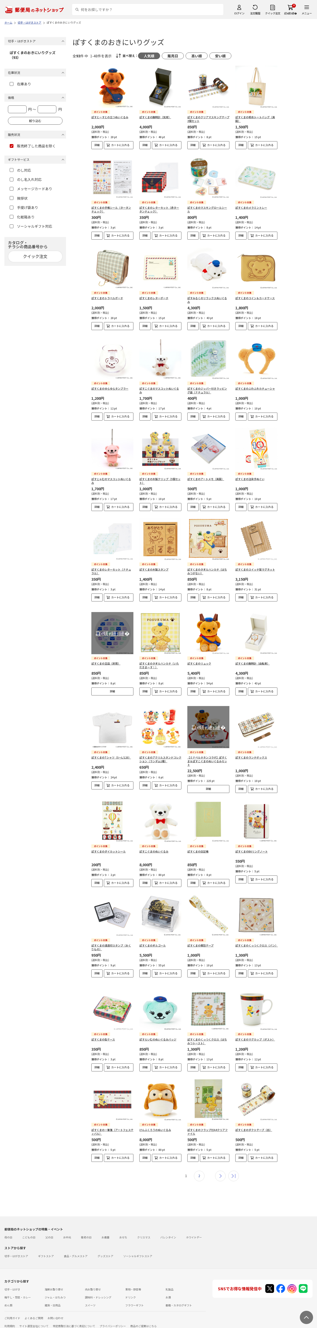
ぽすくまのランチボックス (251, 754)
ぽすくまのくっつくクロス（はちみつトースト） (207, 1034)
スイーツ (90, 1298)
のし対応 (20, 170)
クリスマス (143, 1230)
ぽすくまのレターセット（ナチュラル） (111, 571)
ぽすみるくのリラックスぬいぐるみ (207, 300)
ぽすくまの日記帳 (197, 848)
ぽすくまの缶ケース (103, 1032)
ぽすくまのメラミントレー (251, 207)
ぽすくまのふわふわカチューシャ (255, 388)
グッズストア (105, 1249)
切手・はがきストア (16, 1249)
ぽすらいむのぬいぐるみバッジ (157, 1032)
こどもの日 (28, 1230)
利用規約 (9, 1319)
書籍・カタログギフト (179, 1298)
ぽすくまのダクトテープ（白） (253, 1123)
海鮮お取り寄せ (54, 1282)
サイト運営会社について (33, 1319)
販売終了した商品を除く (33, 145)
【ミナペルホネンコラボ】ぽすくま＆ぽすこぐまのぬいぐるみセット (207, 757)
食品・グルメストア (76, 1249)
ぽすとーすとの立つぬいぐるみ (109, 117)
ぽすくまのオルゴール (152, 942)
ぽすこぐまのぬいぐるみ (153, 848)
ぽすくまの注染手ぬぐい (249, 479)
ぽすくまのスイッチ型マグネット (255, 569)
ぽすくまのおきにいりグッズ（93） (32, 55)
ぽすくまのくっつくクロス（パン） (256, 942)
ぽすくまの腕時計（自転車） (252, 660)
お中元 (67, 1230)
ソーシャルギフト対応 (31, 226)
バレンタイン (168, 1230)
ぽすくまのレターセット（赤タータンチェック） (159, 209)
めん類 (8, 1298)
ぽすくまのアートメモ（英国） (205, 479)
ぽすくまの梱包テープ (200, 942)
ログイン (239, 13)
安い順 (220, 55)
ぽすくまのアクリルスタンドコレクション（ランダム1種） (160, 755)
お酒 (168, 1290)
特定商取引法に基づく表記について (74, 1319)
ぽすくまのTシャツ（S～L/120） (111, 754)
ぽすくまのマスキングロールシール (207, 209)
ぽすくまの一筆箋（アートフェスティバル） (112, 1124)
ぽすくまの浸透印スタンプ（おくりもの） (111, 943)
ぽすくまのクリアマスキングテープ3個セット (208, 119)
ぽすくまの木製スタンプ (153, 569)
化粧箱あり (22, 217)
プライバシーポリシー (113, 1319)
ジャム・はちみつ (55, 1290)
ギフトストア (46, 1249)
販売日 (173, 55)
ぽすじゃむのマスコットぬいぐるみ (111, 481)
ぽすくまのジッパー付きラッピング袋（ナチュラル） (207, 390)
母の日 (8, 1230)
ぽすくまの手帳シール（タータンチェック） (111, 209)
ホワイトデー (194, 1230)
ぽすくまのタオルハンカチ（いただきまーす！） (159, 661)
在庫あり (20, 83)
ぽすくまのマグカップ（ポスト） (255, 1032)
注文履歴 (255, 13)
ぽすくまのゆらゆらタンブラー (109, 388)
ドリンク (130, 1290)
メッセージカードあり (31, 188)
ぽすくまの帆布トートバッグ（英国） (255, 119)
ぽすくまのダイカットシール (108, 848)
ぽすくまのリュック (199, 660)
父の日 (49, 1230)
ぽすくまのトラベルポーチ (107, 298)
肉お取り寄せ (93, 1282)
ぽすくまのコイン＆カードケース (255, 298)
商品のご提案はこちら (143, 1319)
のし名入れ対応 (26, 179)
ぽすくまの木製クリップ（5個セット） (160, 481)
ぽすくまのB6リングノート (251, 848)
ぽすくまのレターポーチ (153, 298)
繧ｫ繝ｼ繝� (290, 13)
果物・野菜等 (133, 1282)
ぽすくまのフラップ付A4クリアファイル (207, 1124)
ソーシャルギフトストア (137, 1249)
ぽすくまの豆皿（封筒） (105, 660)
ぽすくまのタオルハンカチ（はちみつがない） (207, 571)
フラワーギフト (134, 1298)
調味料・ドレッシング (98, 1290)
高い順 (196, 55)
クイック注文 (272, 13)
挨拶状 (19, 198)
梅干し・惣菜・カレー (17, 1290)
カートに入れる (120, 145)
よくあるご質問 (34, 1311)
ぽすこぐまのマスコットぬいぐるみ (159, 390)
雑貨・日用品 (53, 1298)
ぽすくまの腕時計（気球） (155, 117)
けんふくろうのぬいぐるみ (155, 1123)
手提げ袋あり (24, 207)
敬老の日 (86, 1230)
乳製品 (169, 1282)
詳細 (97, 145)
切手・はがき (12, 1282)
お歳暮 (105, 1230)
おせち (123, 1230)
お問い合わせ (55, 1311)
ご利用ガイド (12, 1311)
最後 (233, 1169)
